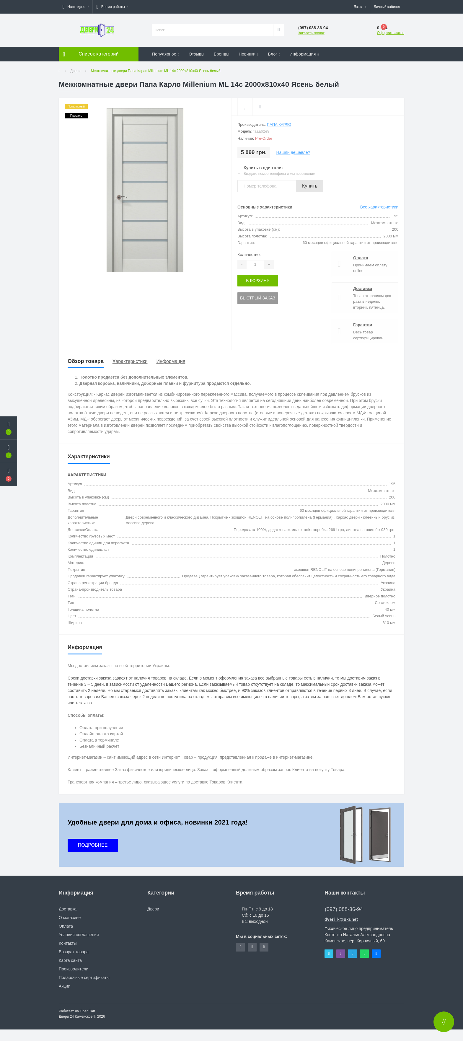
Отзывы (196, 54)
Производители (73, 969)
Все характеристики (379, 207)
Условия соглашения (79, 934)
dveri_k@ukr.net (341, 919)
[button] (75, 7)
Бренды (221, 54)
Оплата (360, 257)
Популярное (165, 54)
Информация (304, 54)
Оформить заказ (390, 33)
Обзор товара (86, 361)
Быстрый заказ (257, 298)
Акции (64, 986)
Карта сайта (70, 960)
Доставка (362, 288)
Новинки (249, 54)
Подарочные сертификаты (84, 977)
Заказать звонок (311, 33)
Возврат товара (74, 951)
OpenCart (87, 1011)
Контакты (67, 943)
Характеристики (130, 361)
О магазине (70, 917)
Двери (75, 71)
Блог (274, 54)
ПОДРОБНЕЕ (93, 845)
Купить (309, 185)
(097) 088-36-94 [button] (344, 909)
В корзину (257, 280)
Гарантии (362, 324)
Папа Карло (279, 124)
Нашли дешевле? (293, 152)
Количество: (249, 254)
